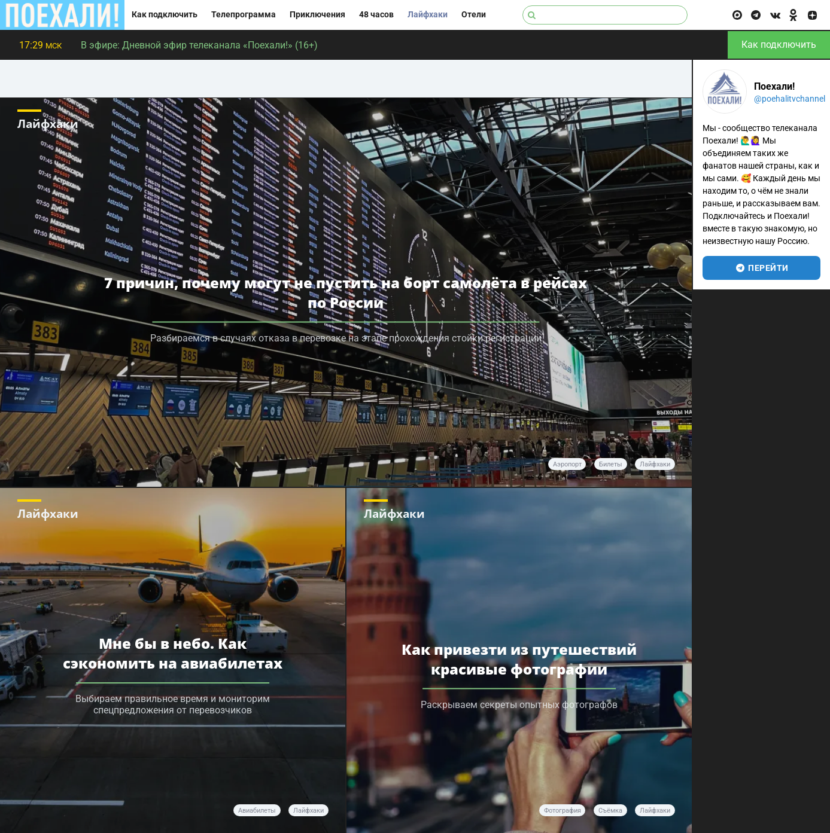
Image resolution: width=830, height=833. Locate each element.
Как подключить (164, 15)
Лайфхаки (428, 15)
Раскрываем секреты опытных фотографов (519, 704)
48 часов (376, 15)
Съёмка (610, 810)
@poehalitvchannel (789, 98)
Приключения (317, 15)
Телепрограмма (243, 15)
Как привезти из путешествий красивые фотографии (519, 658)
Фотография (562, 810)
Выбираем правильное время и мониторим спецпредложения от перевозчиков (172, 704)
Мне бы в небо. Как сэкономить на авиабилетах (172, 653)
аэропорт (567, 464)
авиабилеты (257, 810)
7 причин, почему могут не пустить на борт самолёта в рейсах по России (345, 292)
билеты (610, 464)
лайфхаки (655, 464)
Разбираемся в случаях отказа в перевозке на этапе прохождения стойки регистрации (346, 338)
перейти (761, 268)
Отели (473, 15)
